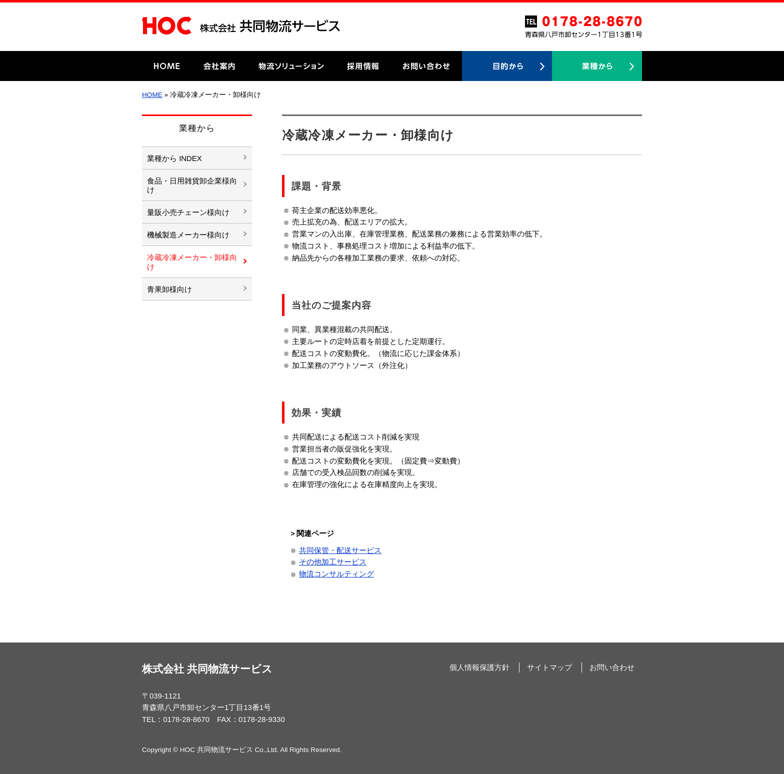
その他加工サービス (332, 562)
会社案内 (219, 66)
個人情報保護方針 (480, 668)
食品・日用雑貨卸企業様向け (192, 185)
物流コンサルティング (336, 574)
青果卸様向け (169, 290)
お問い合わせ (426, 66)
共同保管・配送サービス (340, 550)
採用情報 (363, 66)
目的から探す (507, 66)
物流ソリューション (291, 66)
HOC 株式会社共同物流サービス (241, 25)
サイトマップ (549, 668)
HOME (167, 66)
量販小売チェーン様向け (188, 212)
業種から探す (597, 66)
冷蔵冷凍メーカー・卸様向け (192, 262)
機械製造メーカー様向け (188, 235)
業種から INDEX (174, 158)
